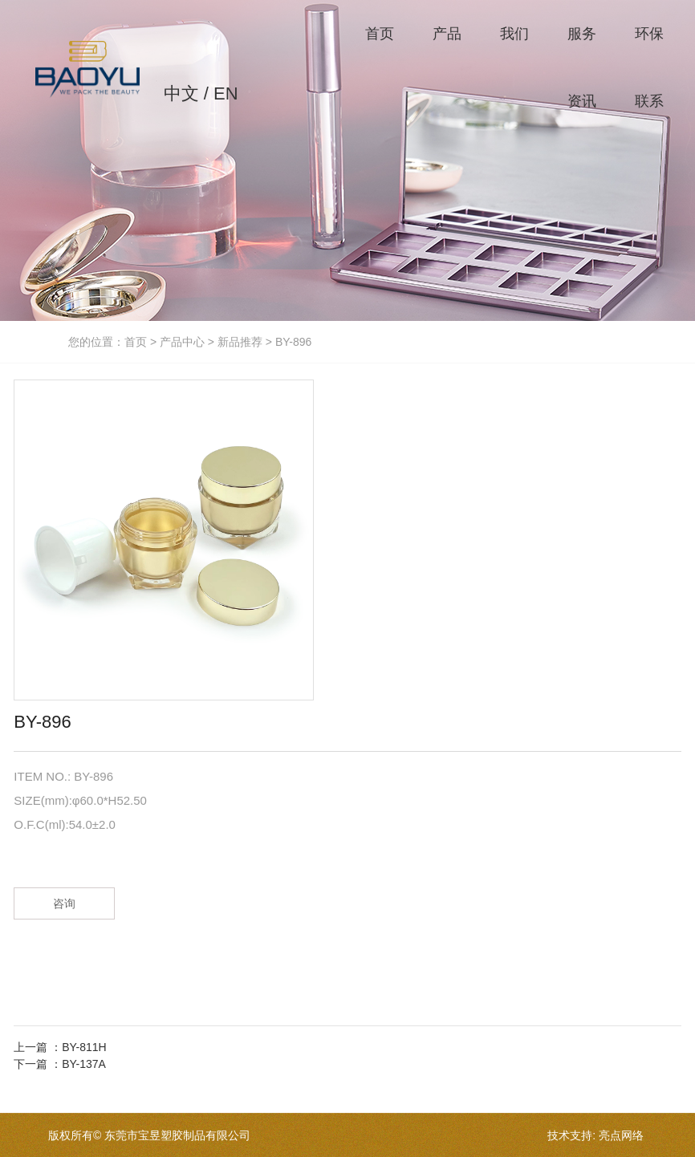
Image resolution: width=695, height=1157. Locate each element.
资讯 (581, 101)
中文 (181, 93)
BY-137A (84, 1064)
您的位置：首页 (109, 341)
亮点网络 (621, 1135)
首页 (379, 34)
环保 (649, 34)
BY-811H (84, 1047)
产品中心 (182, 341)
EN (225, 93)
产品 (447, 34)
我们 (514, 34)
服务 (581, 34)
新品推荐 (239, 341)
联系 (649, 101)
